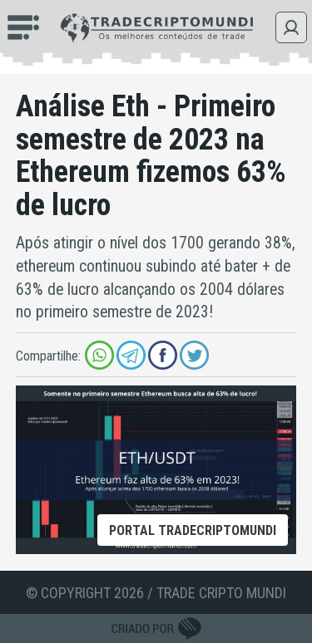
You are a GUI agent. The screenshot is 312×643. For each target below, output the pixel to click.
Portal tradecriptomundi (192, 530)
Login (291, 27)
